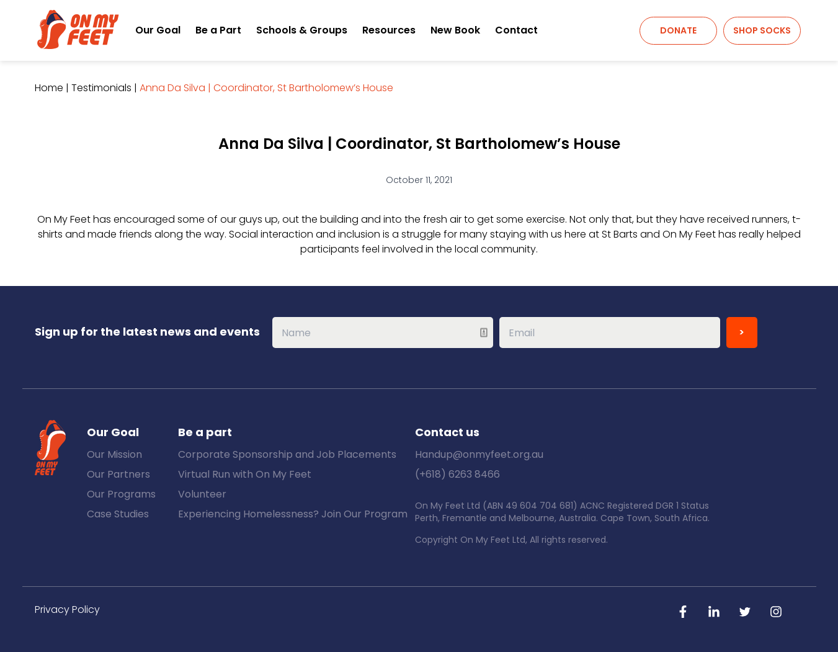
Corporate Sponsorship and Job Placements (287, 454)
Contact (516, 30)
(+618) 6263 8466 (457, 474)
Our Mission (114, 454)
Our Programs (121, 494)
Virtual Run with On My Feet (244, 474)
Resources (389, 30)
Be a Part (218, 30)
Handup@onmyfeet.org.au (479, 454)
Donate (678, 30)
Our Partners (118, 474)
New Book (455, 30)
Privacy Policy (67, 609)
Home (49, 88)
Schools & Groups (301, 30)
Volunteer (202, 494)
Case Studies (118, 514)
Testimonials (101, 88)
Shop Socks (762, 30)
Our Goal (158, 30)
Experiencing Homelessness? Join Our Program (293, 514)
